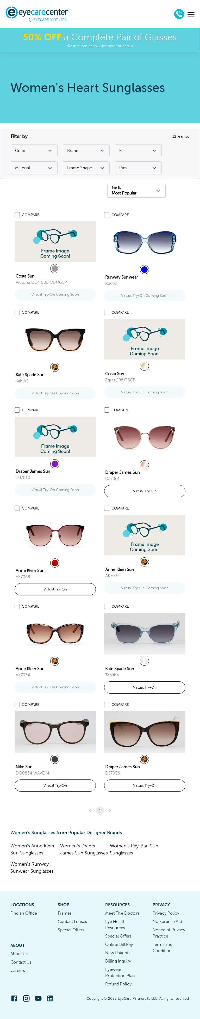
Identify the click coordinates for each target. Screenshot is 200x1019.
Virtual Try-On (145, 491)
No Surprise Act (167, 921)
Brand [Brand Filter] (86, 151)
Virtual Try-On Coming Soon (55, 295)
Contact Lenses (72, 921)
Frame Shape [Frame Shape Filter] (86, 168)
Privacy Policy (166, 913)
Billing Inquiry (118, 961)
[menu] (191, 14)
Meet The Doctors (122, 913)
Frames (65, 913)
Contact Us (21, 962)
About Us (19, 954)
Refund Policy (118, 984)
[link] (55, 241)
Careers (17, 970)
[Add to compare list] (17, 214)
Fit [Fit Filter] (138, 151)
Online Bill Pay (119, 944)
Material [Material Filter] (34, 168)
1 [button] (100, 810)
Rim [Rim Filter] (138, 168)
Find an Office (23, 913)
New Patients (117, 953)
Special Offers (71, 930)
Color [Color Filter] (34, 151)
